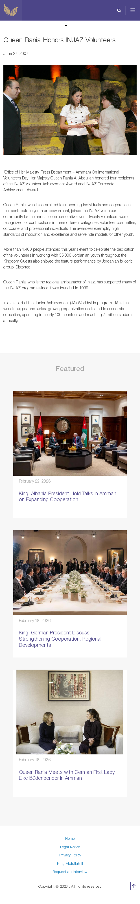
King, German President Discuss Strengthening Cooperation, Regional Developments (60, 639)
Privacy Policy (70, 855)
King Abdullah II (70, 863)
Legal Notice (70, 847)
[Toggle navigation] (136, 10)
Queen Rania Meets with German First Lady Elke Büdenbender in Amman (67, 775)
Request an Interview (70, 871)
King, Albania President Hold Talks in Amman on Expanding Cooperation (67, 496)
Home (70, 838)
